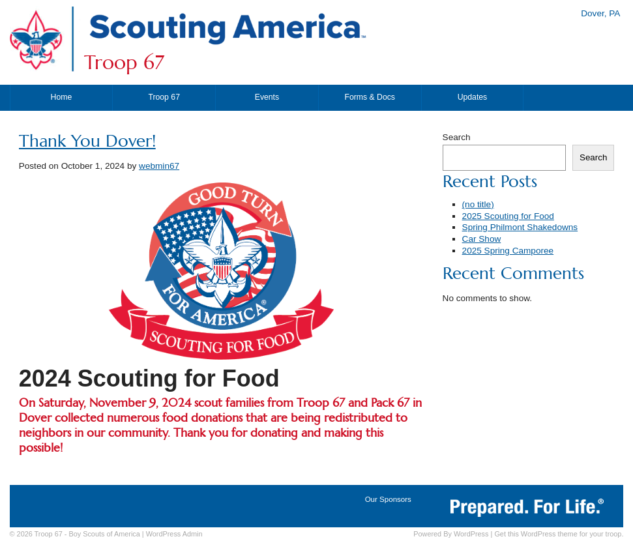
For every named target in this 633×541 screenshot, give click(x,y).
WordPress (471, 534)
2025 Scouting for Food (508, 216)
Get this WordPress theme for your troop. (558, 534)
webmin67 (159, 166)
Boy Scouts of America (104, 534)
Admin (174, 534)
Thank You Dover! (87, 141)
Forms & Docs (369, 97)
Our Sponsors (388, 499)
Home (61, 97)
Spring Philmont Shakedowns (520, 227)
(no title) (478, 204)
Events (267, 97)
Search (457, 137)
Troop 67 (124, 62)
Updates (473, 97)
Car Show (481, 239)
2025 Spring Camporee (508, 251)
